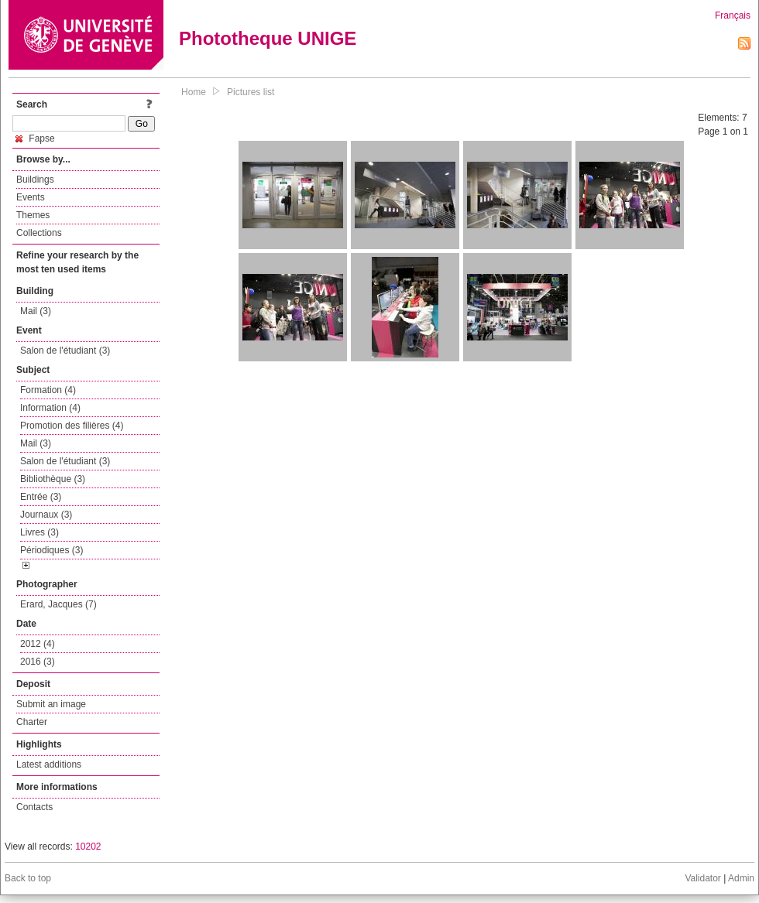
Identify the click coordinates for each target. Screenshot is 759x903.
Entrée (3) (40, 496)
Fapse (35, 138)
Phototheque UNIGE (267, 38)
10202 (88, 846)
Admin (741, 878)
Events (30, 197)
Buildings (35, 179)
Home (193, 92)
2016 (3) (37, 661)
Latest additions (48, 764)
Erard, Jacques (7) (58, 604)
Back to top (28, 878)
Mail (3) (35, 311)
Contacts (34, 807)
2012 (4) (37, 643)
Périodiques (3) (51, 550)
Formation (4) (48, 390)
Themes (33, 215)
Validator (702, 878)
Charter (31, 722)
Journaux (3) (46, 514)
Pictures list (250, 92)
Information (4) (50, 407)
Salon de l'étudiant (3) (65, 350)
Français (732, 15)
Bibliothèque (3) (52, 479)
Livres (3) (39, 532)
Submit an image (51, 704)
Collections (39, 232)
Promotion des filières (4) (71, 425)
